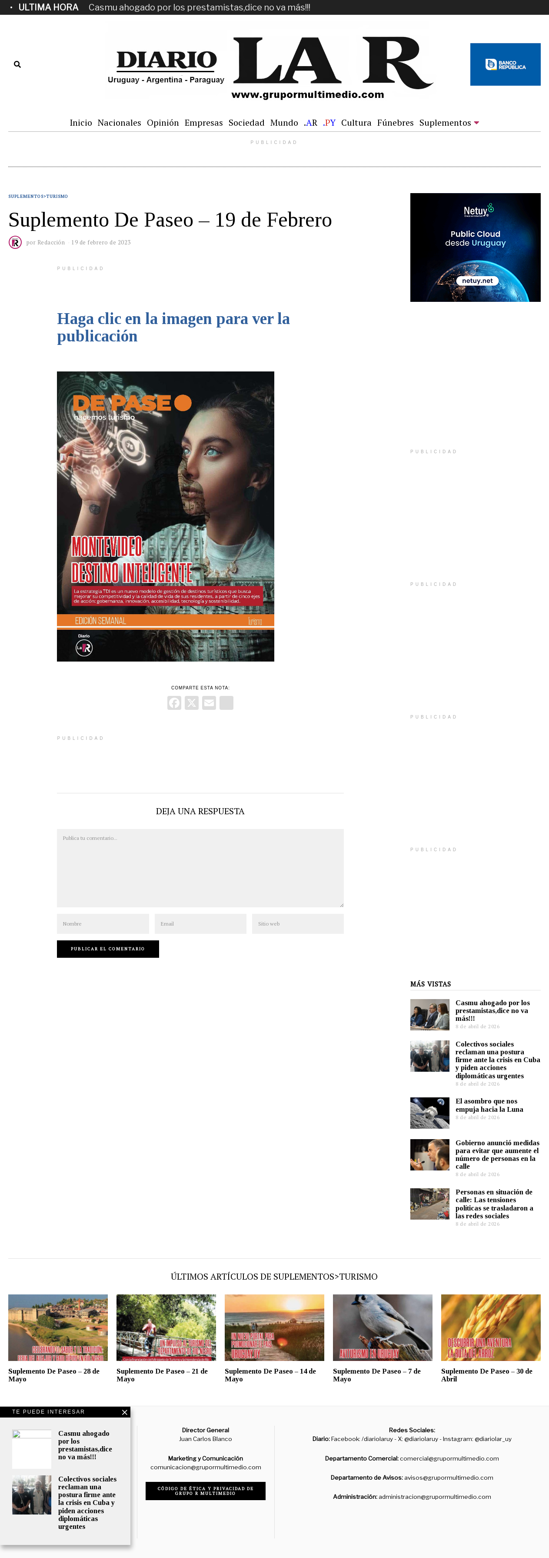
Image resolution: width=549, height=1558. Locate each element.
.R (310, 122)
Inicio (81, 122)
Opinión (163, 122)
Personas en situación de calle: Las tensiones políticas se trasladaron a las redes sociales (494, 1204)
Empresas (204, 122)
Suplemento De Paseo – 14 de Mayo (270, 1375)
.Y (329, 122)
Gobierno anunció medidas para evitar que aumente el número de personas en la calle (497, 1154)
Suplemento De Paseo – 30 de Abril (486, 1375)
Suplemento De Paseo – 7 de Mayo (377, 1375)
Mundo (284, 122)
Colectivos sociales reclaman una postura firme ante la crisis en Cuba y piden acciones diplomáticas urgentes (498, 1060)
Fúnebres (395, 122)
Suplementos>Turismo (38, 196)
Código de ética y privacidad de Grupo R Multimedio (206, 1491)
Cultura (356, 122)
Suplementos (445, 122)
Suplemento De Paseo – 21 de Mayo (162, 1375)
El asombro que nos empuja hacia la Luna (489, 1105)
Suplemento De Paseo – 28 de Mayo (54, 1375)
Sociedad (247, 122)
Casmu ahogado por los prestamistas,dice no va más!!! (199, 7)
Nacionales (119, 122)
